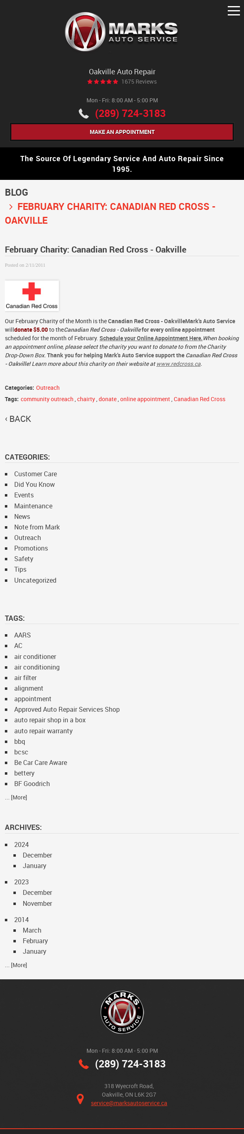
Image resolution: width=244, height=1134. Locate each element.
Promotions (31, 548)
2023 (21, 881)
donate (108, 399)
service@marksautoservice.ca (129, 1103)
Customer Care (35, 473)
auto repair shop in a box (50, 719)
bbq (19, 741)
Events (24, 494)
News (22, 516)
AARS (22, 635)
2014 (21, 919)
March (32, 930)
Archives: (23, 827)
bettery (24, 773)
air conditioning (37, 667)
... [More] (16, 797)
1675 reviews (139, 81)
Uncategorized (35, 580)
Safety (23, 558)
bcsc (21, 751)
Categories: (27, 457)
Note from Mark (37, 527)
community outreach (47, 399)
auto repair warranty (43, 730)
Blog (16, 192)
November (37, 903)
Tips (20, 569)
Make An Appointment (122, 132)
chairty (86, 399)
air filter (25, 677)
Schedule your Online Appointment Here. (151, 338)
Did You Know (34, 484)
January (34, 865)
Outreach (48, 387)
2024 (21, 844)
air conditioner (35, 656)
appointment (33, 698)
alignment (28, 688)
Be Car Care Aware (40, 762)
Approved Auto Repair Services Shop (67, 709)
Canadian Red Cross (199, 399)
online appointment (145, 399)
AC (18, 645)
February (35, 940)
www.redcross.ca (178, 363)
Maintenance (33, 505)
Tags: (15, 618)
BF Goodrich (32, 783)
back (20, 418)
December (37, 855)
